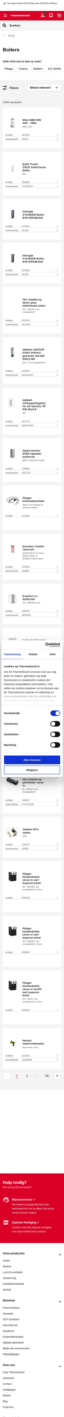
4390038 (40, 952)
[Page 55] (47, 1075)
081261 (40, 139)
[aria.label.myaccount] (43, 15)
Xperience (8, 1330)
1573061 (40, 226)
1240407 (40, 800)
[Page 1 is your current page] (16, 1075)
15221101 (40, 473)
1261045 (40, 1056)
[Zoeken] (37, 25)
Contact (7, 1383)
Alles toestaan (32, 759)
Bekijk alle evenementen (16, 1348)
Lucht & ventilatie (12, 1272)
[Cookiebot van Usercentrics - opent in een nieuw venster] (45, 645)
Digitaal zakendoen (13, 1342)
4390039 (40, 898)
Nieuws (7, 1395)
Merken (7, 1266)
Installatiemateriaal (13, 1283)
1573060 (40, 270)
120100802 (40, 1060)
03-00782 (40, 324)
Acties (6, 1260)
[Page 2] (27, 1075)
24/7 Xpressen (11, 1319)
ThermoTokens (11, 1307)
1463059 (40, 371)
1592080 (40, 182)
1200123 (40, 844)
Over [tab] (53, 654)
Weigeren (32, 770)
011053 (40, 230)
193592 (40, 849)
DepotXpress (10, 1325)
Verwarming (9, 1278)
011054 (40, 274)
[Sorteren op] (44, 87)
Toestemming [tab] (12, 654)
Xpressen (8, 1313)
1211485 (40, 516)
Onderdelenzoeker (13, 1336)
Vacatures (8, 1378)
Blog (5, 1401)
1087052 (40, 611)
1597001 (40, 135)
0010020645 (40, 375)
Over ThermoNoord (13, 1372)
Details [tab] (33, 654)
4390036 (40, 1010)
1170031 (40, 567)
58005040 (40, 615)
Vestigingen (9, 1389)
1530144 (40, 320)
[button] (57, 1075)
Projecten (8, 1407)
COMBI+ (40, 571)
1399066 (40, 469)
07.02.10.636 (40, 804)
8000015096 (40, 425)
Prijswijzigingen (11, 1354)
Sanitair (7, 1289)
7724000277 (40, 186)
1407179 (40, 421)
